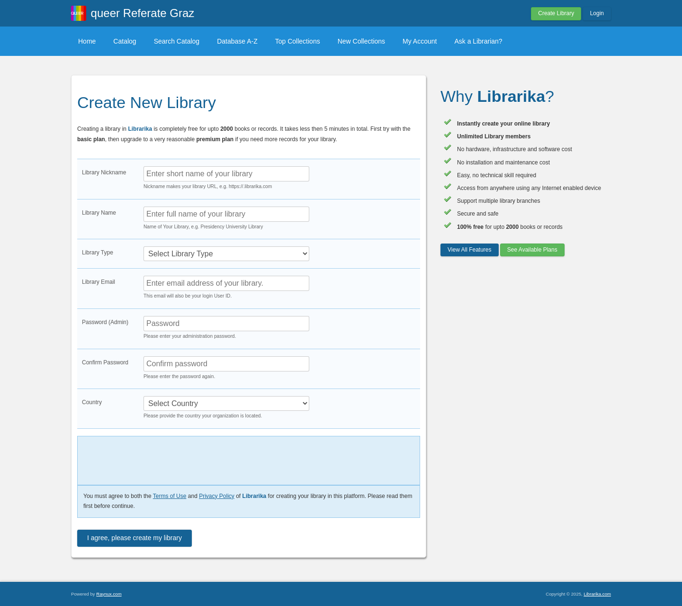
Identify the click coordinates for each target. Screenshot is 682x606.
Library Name (99, 212)
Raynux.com (108, 594)
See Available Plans (532, 249)
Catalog (124, 41)
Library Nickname (104, 172)
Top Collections (297, 41)
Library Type (97, 252)
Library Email (98, 282)
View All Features (470, 249)
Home (87, 41)
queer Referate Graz (143, 13)
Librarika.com (597, 594)
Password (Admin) (105, 322)
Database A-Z (237, 41)
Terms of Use (170, 496)
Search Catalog (177, 41)
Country (92, 402)
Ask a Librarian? (478, 41)
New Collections (361, 41)
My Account (420, 41)
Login (597, 13)
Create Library (556, 13)
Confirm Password (105, 362)
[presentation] (147, 458)
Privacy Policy (216, 496)
